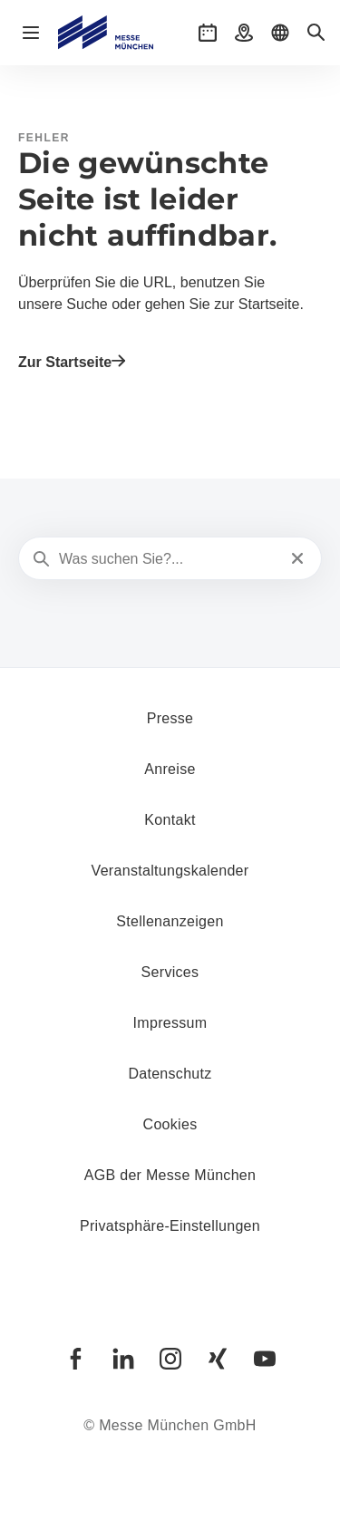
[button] (207, 32)
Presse (170, 718)
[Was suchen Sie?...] (168, 559)
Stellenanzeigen (169, 921)
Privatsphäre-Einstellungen (170, 1226)
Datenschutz (169, 1073)
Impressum (170, 1023)
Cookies (170, 1124)
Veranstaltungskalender (170, 870)
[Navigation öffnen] (31, 32)
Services (170, 972)
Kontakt (169, 820)
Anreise (169, 769)
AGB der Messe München (170, 1175)
